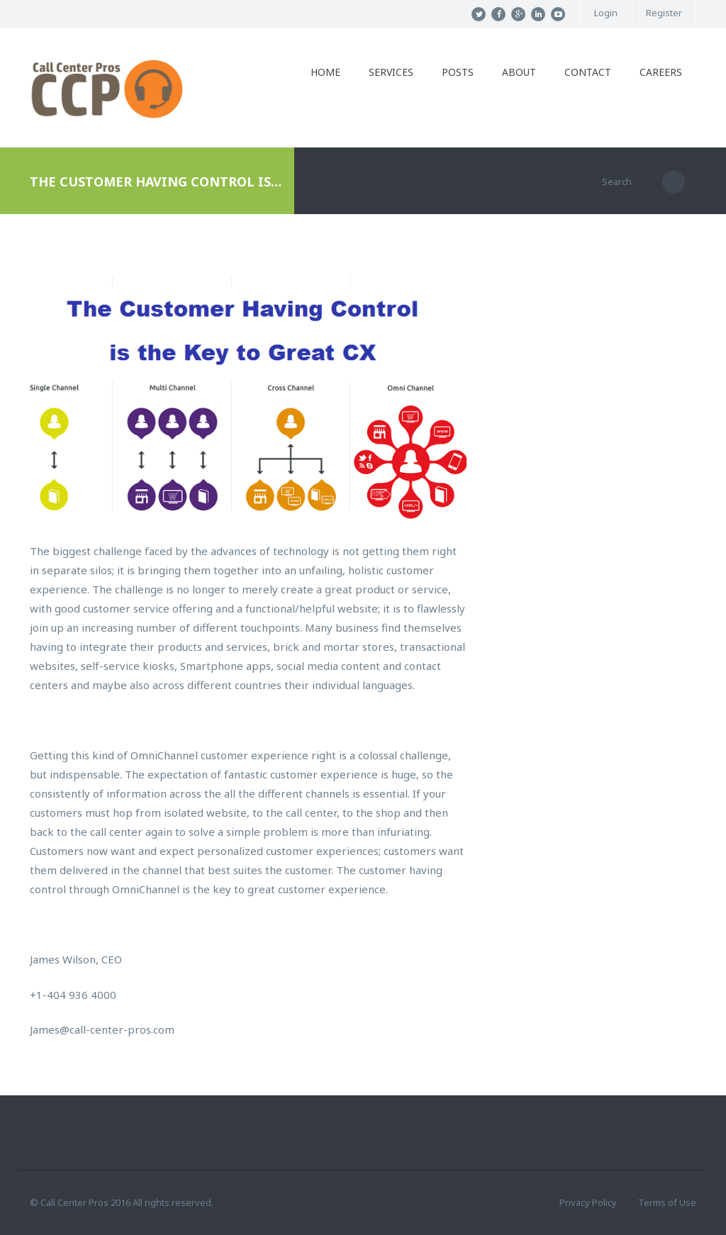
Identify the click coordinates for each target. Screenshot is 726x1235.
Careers (661, 72)
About (519, 72)
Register (664, 13)
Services (391, 72)
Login (606, 13)
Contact (587, 72)
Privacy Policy (588, 1202)
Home (325, 72)
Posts (458, 72)
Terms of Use (667, 1202)
